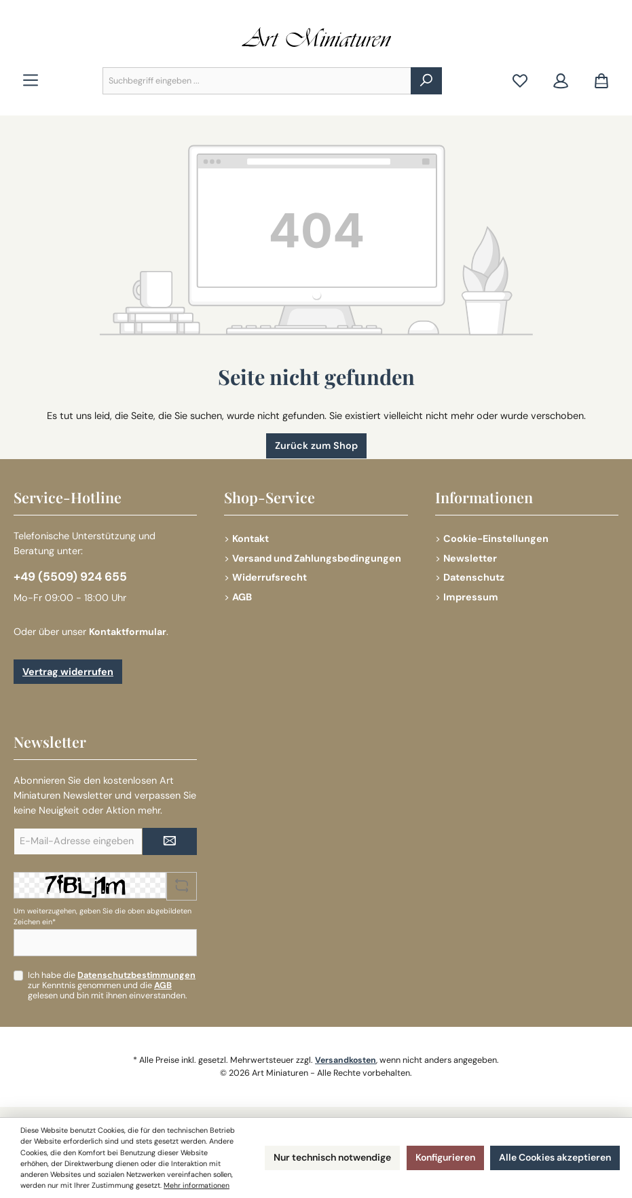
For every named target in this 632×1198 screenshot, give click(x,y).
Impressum (470, 596)
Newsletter (470, 557)
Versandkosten (345, 1060)
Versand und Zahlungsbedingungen (316, 557)
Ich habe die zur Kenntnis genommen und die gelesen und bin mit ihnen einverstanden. (112, 985)
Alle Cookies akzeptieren (551, 1152)
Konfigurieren (435, 1152)
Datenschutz (473, 576)
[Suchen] (426, 80)
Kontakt (250, 538)
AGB (242, 596)
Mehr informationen (125, 1186)
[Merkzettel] (520, 81)
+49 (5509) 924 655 (71, 576)
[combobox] (257, 80)
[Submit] (170, 841)
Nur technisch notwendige (314, 1152)
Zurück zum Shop (316, 445)
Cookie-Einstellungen (496, 538)
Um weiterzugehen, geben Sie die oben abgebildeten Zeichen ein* (102, 916)
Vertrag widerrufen (67, 672)
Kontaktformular (128, 631)
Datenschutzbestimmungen (136, 975)
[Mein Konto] (561, 81)
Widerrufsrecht (269, 576)
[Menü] (31, 81)
